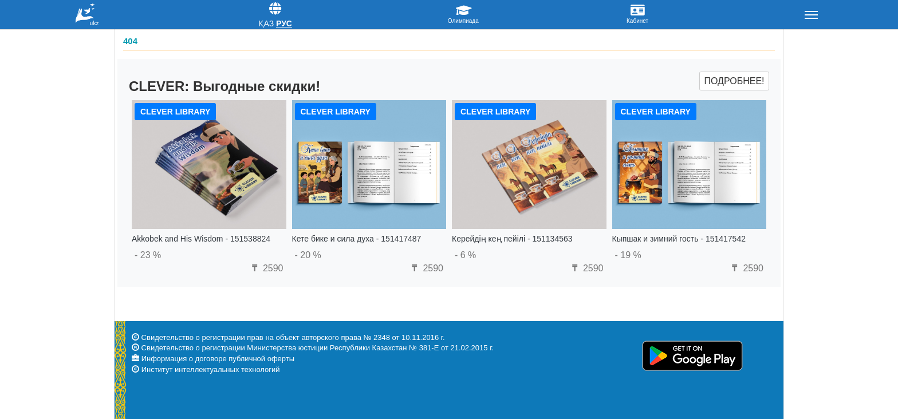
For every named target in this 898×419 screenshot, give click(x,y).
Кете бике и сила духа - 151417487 (357, 238)
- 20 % (308, 255)
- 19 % (628, 255)
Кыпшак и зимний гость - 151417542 (679, 238)
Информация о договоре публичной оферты (217, 358)
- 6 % (465, 255)
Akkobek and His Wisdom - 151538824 (201, 238)
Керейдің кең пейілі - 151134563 (512, 238)
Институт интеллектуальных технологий (210, 369)
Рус (284, 23)
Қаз (266, 23)
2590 (266, 268)
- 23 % (148, 255)
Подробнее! (734, 81)
